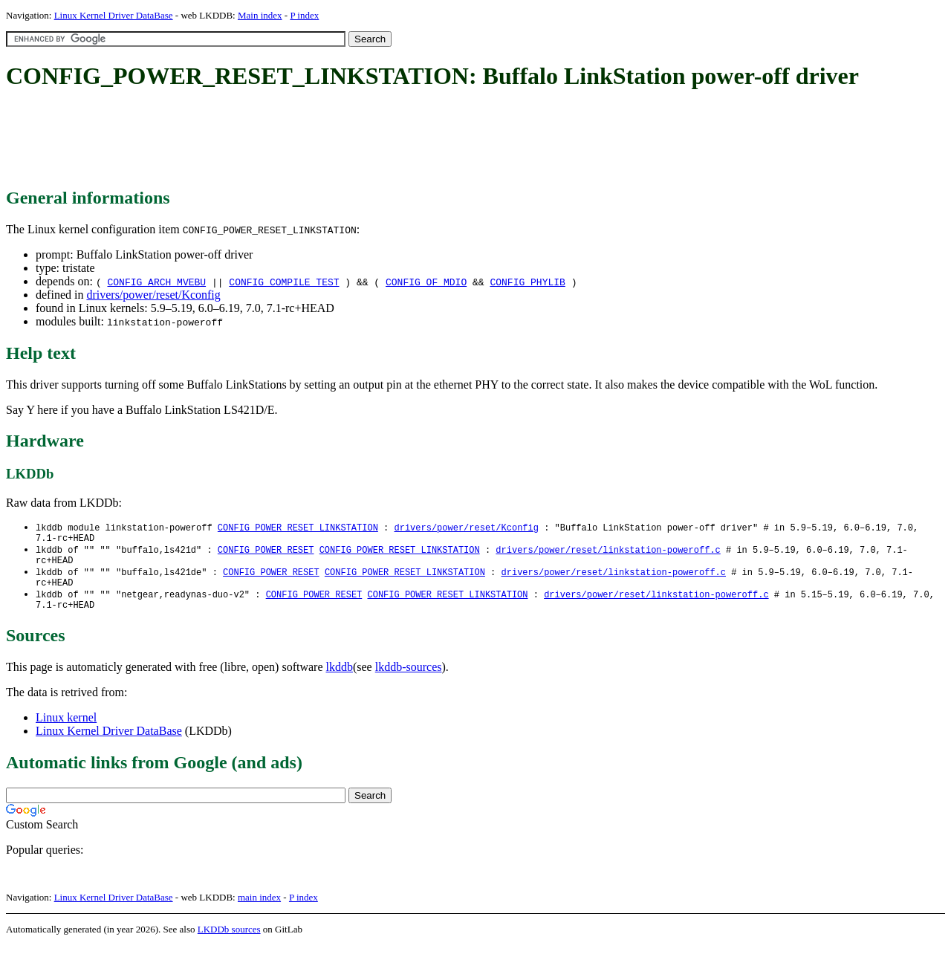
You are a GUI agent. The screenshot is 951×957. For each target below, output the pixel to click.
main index (259, 909)
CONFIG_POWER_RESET (266, 553)
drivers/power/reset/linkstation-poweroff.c (608, 553)
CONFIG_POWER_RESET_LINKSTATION (298, 528)
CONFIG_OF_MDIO (426, 281)
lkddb (339, 678)
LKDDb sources (229, 941)
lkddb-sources (408, 678)
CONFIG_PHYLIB (527, 281)
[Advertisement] (276, 139)
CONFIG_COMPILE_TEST (284, 281)
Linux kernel (66, 729)
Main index (260, 15)
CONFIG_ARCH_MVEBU (156, 281)
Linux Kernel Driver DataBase (113, 15)
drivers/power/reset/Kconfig (153, 294)
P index (304, 15)
